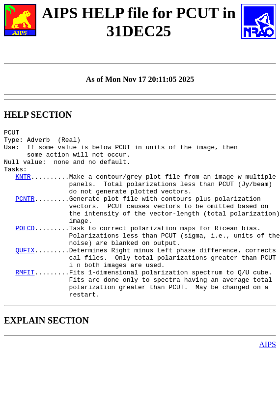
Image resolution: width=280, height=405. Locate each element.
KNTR (22, 186)
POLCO (24, 248)
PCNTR (24, 213)
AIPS (267, 378)
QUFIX (24, 274)
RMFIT (24, 301)
